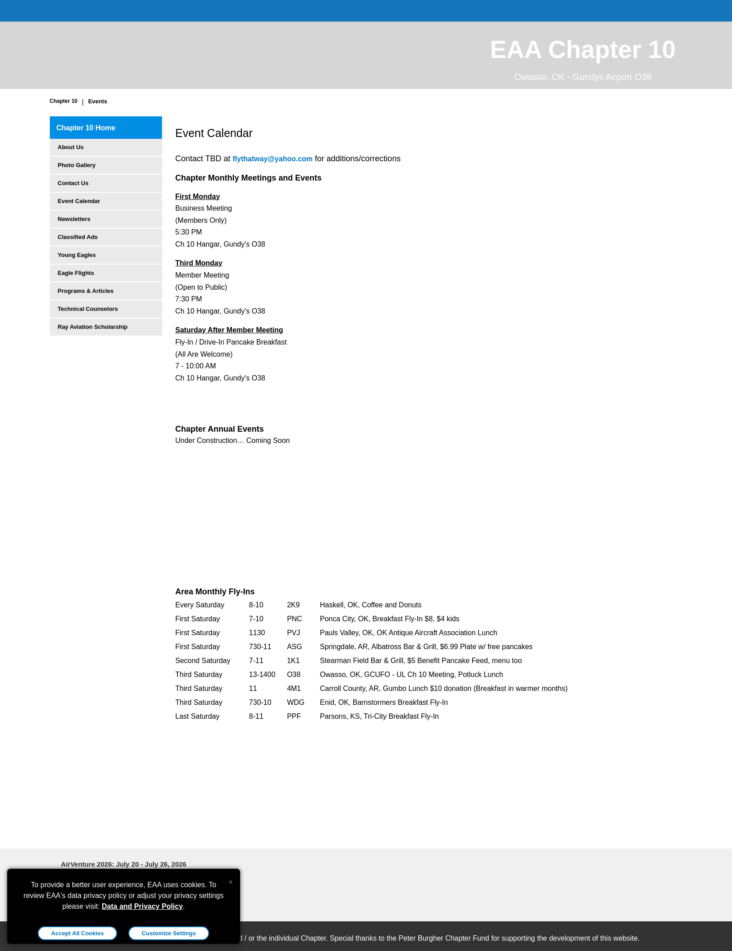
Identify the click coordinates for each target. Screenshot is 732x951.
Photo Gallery (77, 165)
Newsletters (74, 219)
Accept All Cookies (77, 933)
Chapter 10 (64, 101)
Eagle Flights (76, 273)
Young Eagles (77, 255)
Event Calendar (79, 201)
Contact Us (73, 183)
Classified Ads (78, 237)
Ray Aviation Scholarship (93, 326)
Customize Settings (169, 933)
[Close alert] (230, 880)
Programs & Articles (86, 291)
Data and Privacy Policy (142, 906)
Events (97, 101)
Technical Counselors (88, 308)
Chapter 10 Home (86, 128)
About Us (71, 147)
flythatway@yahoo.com (272, 159)
